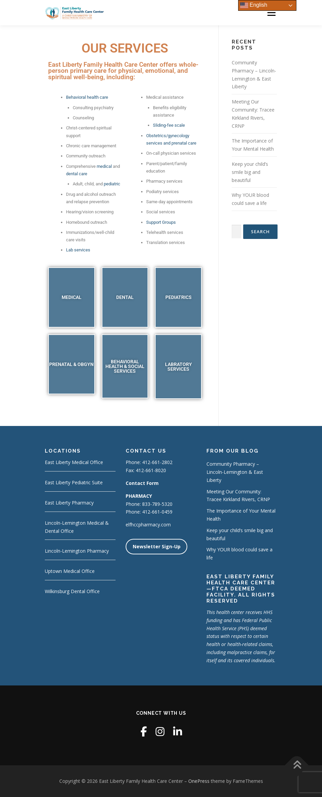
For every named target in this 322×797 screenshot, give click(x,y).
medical (104, 166)
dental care (76, 173)
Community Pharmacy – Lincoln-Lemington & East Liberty (234, 472)
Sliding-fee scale (169, 125)
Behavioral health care (87, 97)
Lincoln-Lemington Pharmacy (77, 551)
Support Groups (161, 222)
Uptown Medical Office (70, 571)
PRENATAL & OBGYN (71, 364)
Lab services (78, 249)
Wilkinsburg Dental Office (72, 591)
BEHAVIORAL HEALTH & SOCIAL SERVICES (124, 366)
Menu (271, 12)
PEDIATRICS (178, 297)
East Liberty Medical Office (74, 462)
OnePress (199, 781)
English (253, 5)
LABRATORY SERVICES (178, 367)
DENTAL (125, 297)
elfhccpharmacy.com (148, 524)
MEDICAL (72, 297)
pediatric (112, 183)
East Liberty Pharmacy (69, 502)
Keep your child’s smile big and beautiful (250, 172)
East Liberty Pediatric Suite (74, 482)
